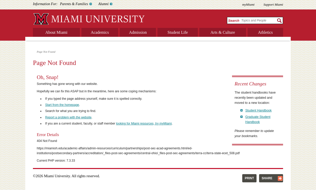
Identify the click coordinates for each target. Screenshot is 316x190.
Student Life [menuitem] (177, 32)
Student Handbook (258, 110)
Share (267, 178)
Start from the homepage (62, 105)
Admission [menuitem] (138, 32)
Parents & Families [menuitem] (74, 4)
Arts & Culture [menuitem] (223, 32)
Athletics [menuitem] (265, 32)
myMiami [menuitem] (248, 4)
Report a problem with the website (68, 117)
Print (249, 178)
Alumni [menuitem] (103, 4)
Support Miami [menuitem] (273, 4)
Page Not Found (46, 51)
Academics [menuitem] (100, 32)
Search (233, 20)
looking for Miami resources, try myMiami (144, 123)
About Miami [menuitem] (56, 32)
